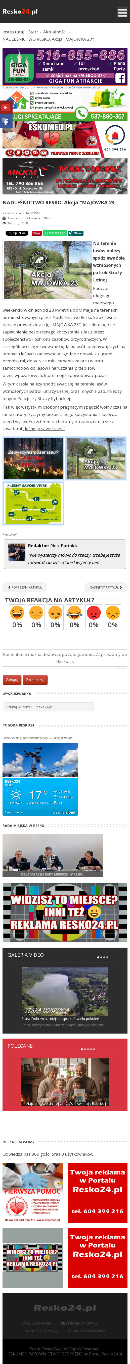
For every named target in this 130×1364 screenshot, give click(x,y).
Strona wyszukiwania (86, 1330)
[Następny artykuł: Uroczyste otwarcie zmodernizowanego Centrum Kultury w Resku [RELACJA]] (105, 587)
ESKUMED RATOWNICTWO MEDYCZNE (45, 1354)
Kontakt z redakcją (41, 1330)
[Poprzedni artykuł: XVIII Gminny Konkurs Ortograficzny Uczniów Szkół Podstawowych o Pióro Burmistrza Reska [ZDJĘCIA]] (25, 587)
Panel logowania (36, 1323)
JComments (121, 668)
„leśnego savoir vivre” (44, 428)
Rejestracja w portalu (80, 1323)
